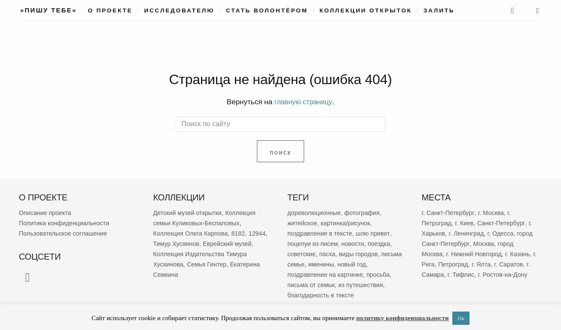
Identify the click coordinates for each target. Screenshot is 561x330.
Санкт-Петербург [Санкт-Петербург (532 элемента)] (505, 222)
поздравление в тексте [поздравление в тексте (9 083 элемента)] (321, 232)
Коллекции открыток (366, 10)
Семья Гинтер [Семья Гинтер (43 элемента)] (233, 263)
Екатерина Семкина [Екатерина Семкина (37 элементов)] (183, 274)
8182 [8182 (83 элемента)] (242, 232)
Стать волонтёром (267, 10)
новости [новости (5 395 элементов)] (356, 243)
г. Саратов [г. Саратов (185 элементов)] (518, 263)
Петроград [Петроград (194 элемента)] (460, 263)
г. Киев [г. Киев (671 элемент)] (466, 222)
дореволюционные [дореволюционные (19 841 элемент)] (315, 212)
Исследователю (179, 10)
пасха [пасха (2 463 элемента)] (329, 253)
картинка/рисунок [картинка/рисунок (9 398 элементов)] (348, 222)
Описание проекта (46, 212)
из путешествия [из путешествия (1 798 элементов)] (364, 284)
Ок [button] (460, 318)
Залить (439, 10)
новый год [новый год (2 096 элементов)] (378, 263)
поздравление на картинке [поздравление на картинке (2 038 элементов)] (327, 274)
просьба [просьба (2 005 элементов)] (382, 274)
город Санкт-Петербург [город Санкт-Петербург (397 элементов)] (456, 243)
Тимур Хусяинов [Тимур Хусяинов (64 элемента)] (199, 243)
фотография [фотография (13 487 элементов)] (365, 212)
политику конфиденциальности (402, 318)
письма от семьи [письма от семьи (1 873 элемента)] (312, 284)
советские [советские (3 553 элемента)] (302, 253)
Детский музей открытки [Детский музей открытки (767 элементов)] (189, 212)
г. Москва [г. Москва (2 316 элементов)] (493, 212)
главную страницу (303, 102)
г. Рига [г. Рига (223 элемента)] (431, 263)
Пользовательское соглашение (65, 232)
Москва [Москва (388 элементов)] (504, 243)
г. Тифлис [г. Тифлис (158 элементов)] (468, 274)
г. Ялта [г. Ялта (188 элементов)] (489, 263)
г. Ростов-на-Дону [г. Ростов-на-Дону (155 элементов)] (511, 274)
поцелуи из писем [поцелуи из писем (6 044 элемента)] (314, 243)
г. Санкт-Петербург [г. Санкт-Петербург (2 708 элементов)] (449, 212)
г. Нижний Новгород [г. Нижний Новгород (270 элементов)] (476, 253)
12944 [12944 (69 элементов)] (162, 243)
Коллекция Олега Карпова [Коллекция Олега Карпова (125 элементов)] (192, 232)
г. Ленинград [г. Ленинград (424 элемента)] (468, 232)
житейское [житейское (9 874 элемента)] (303, 222)
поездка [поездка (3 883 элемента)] (383, 243)
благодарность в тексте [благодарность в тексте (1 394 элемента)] (322, 294)
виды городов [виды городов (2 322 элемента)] (361, 253)
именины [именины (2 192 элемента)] (346, 263)
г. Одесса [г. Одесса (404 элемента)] (504, 232)
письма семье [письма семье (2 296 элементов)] (308, 263)
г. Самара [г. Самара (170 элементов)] (436, 274)
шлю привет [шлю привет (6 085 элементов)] (376, 232)
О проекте (110, 10)
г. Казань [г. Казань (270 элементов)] (522, 253)
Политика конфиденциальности (66, 222)
